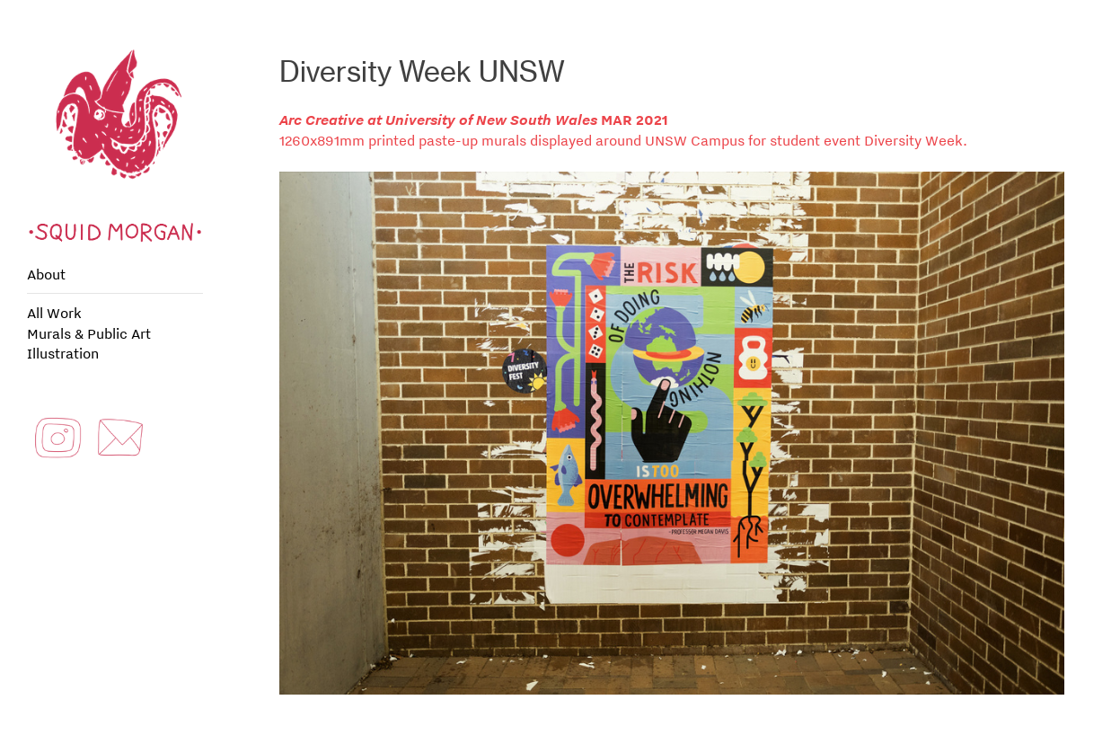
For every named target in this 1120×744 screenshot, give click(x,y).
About (46, 274)
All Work (54, 313)
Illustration (63, 353)
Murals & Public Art (89, 333)
